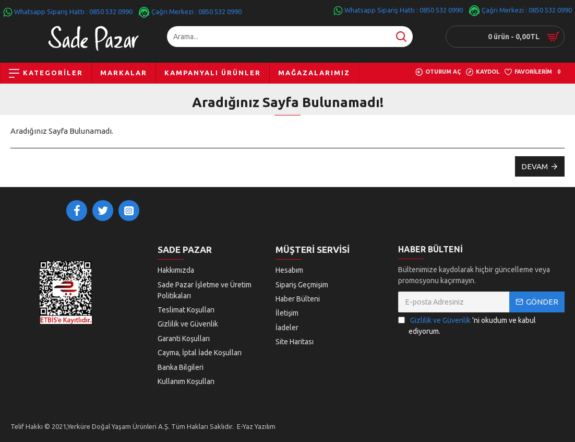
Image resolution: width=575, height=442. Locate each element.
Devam (534, 166)
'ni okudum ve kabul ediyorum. (467, 330)
